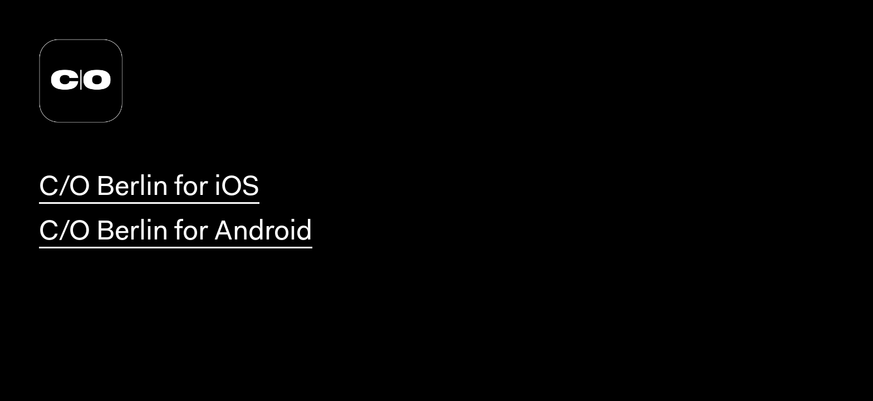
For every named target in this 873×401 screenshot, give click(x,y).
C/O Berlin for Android (175, 233)
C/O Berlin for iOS (149, 188)
